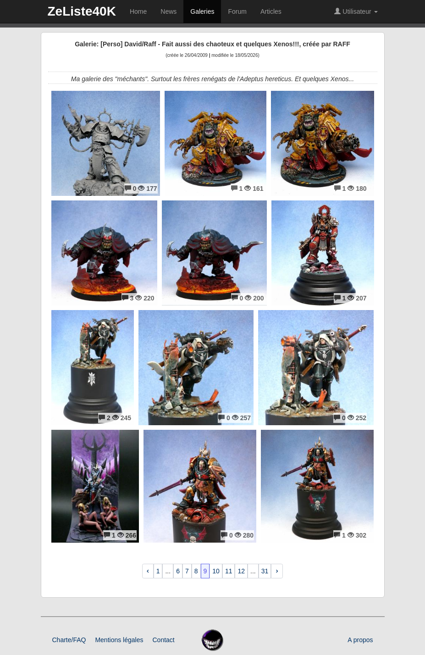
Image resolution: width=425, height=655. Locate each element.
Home (138, 11)
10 (216, 571)
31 (265, 571)
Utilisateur (355, 11)
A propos (360, 640)
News (168, 11)
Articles (270, 11)
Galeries (202, 11)
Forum (237, 11)
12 (241, 571)
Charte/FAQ (69, 640)
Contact (163, 640)
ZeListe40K (82, 11)
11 (228, 571)
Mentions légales (119, 640)
